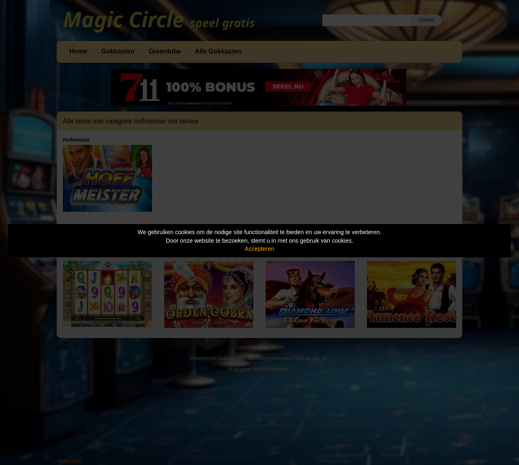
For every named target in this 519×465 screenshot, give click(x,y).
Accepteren (260, 248)
